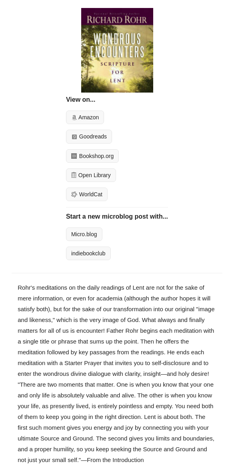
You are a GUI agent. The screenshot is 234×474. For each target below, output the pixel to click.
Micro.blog (84, 234)
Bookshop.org (92, 156)
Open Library (91, 175)
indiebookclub (88, 253)
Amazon (85, 117)
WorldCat (86, 194)
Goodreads (89, 136)
